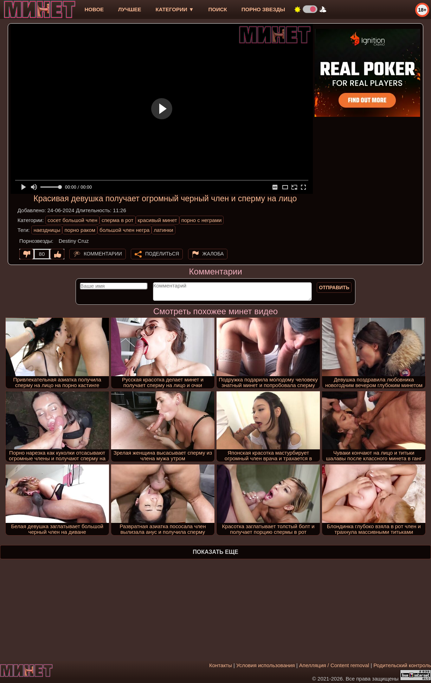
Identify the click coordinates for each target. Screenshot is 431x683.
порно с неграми (201, 220)
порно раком (79, 230)
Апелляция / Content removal (334, 665)
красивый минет (157, 220)
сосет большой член (72, 220)
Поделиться (162, 254)
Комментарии (103, 254)
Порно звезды (263, 9)
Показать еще (215, 552)
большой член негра (124, 230)
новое (94, 9)
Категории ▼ (175, 9)
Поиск (217, 9)
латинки (163, 230)
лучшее (129, 9)
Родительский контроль (402, 665)
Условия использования (265, 665)
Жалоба (213, 254)
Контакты (220, 665)
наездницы (46, 230)
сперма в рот (118, 220)
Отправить (334, 287)
